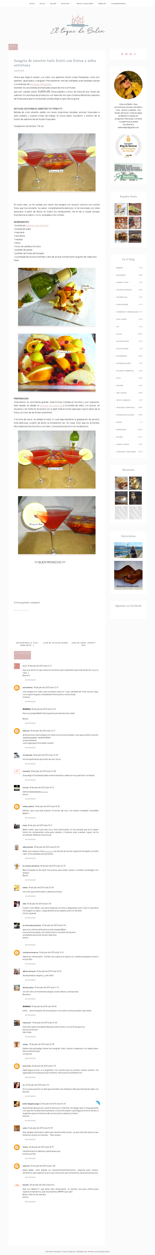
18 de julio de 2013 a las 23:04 (41, 887)
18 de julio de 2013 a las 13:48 (43, 771)
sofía (25, 1128)
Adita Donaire (28, 847)
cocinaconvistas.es (30, 952)
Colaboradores (118, 3)
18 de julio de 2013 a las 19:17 (40, 825)
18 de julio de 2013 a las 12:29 (45, 755)
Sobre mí (102, 3)
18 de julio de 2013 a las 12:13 (46, 687)
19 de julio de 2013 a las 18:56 (44, 1006)
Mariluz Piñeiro (28, 806)
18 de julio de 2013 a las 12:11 (39, 665)
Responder (30, 680)
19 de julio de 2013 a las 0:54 (54, 925)
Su (24, 1085)
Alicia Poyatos (28, 987)
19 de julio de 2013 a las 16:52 (49, 971)
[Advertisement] (57, 581)
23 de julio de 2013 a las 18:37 (41, 1147)
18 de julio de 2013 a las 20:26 (46, 847)
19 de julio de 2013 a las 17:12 (47, 987)
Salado (53, 3)
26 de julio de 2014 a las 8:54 (42, 1184)
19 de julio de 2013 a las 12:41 (51, 952)
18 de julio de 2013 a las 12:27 (43, 709)
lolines (25, 887)
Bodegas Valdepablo (40, 84)
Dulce (42, 3)
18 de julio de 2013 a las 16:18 (47, 806)
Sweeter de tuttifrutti (37, 225)
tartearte (26, 771)
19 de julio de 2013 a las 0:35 (39, 903)
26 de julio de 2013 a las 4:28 (43, 1165)
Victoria (26, 787)
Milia (24, 904)
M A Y (25, 666)
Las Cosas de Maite (102, 1252)
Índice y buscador (85, 3)
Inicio (32, 3)
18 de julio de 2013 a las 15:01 (41, 787)
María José (27, 1022)
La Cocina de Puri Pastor (32, 925)
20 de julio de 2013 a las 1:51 (37, 1084)
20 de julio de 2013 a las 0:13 (44, 1066)
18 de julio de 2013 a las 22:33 (53, 865)
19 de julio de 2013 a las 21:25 (44, 1022)
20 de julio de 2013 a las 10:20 (53, 1103)
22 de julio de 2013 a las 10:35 (40, 1128)
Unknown (26, 731)
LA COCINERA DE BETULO (31, 866)
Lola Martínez (28, 687)
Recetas (66, 3)
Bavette (26, 1185)
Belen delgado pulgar (31, 1104)
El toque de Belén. (68, 1252)
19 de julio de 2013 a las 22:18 (41, 1044)
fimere (25, 1147)
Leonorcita (27, 1066)
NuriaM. (25, 1044)
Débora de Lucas (29, 971)
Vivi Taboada (27, 755)
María (25, 825)
